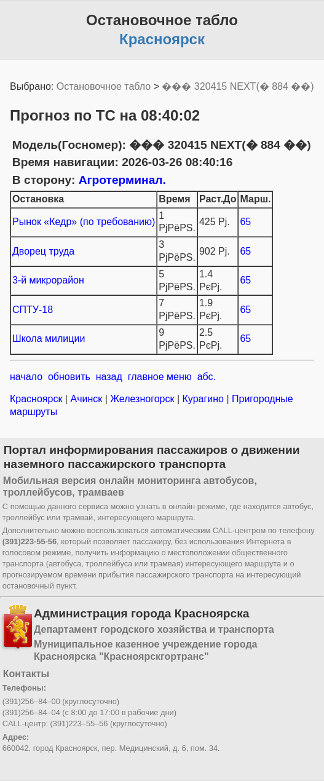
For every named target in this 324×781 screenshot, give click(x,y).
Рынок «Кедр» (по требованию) (83, 221)
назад (109, 376)
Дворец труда (43, 251)
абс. (206, 376)
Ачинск (86, 399)
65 (245, 221)
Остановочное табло (104, 86)
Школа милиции (48, 338)
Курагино (203, 399)
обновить (69, 376)
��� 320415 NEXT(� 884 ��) (238, 86)
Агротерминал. (122, 179)
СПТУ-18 (32, 309)
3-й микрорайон (48, 280)
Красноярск (37, 399)
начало (26, 376)
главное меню (160, 376)
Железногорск (142, 399)
